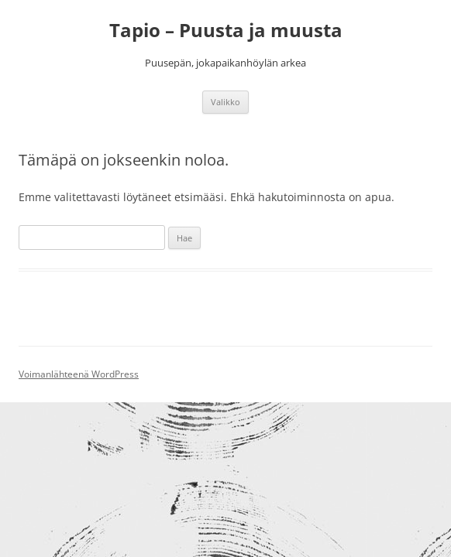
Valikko (225, 102)
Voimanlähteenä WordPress (79, 374)
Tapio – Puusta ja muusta (226, 31)
